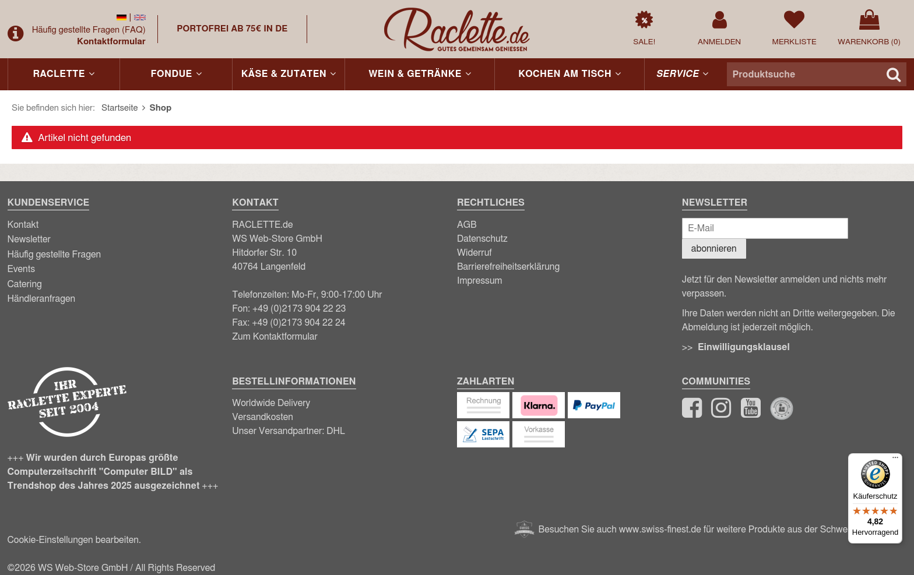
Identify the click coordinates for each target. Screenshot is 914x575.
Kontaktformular (111, 41)
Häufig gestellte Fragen (89, 30)
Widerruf (474, 252)
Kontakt (23, 225)
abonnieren (714, 248)
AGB (467, 225)
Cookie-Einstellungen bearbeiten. (74, 540)
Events (22, 269)
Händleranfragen (42, 299)
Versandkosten (262, 417)
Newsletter (29, 239)
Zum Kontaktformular (275, 336)
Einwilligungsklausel (744, 347)
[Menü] (895, 460)
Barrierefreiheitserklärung (508, 266)
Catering (25, 284)
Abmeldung (705, 327)
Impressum (479, 280)
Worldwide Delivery (271, 403)
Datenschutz (482, 239)
